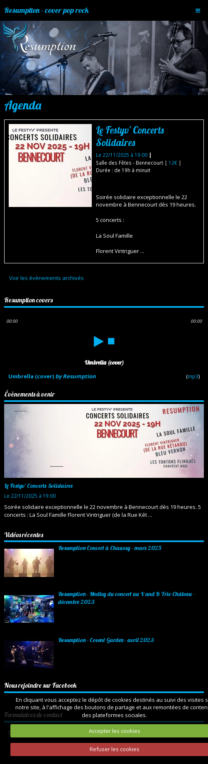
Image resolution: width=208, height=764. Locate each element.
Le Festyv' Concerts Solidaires (130, 136)
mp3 (193, 376)
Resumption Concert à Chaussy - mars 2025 (110, 548)
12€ (174, 162)
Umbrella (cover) (52, 376)
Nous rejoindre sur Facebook (40, 685)
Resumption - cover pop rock (46, 10)
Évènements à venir (29, 394)
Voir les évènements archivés (46, 278)
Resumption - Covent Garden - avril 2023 (106, 640)
